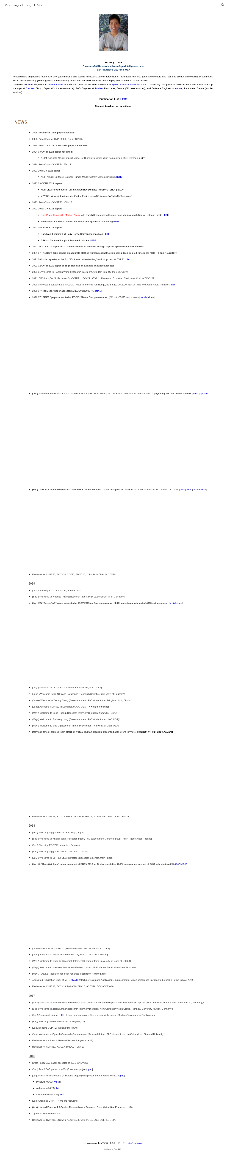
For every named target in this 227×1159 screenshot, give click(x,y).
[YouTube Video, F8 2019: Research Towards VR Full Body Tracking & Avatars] (113, 774)
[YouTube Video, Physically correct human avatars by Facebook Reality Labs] (113, 441)
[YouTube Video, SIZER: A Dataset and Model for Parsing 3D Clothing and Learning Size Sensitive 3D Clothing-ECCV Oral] (113, 345)
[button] (222, 5)
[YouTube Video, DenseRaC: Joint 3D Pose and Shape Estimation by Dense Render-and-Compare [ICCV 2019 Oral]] (113, 645)
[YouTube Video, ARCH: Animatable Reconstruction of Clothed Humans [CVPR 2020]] (113, 532)
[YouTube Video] (113, 906)
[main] (113, 84)
